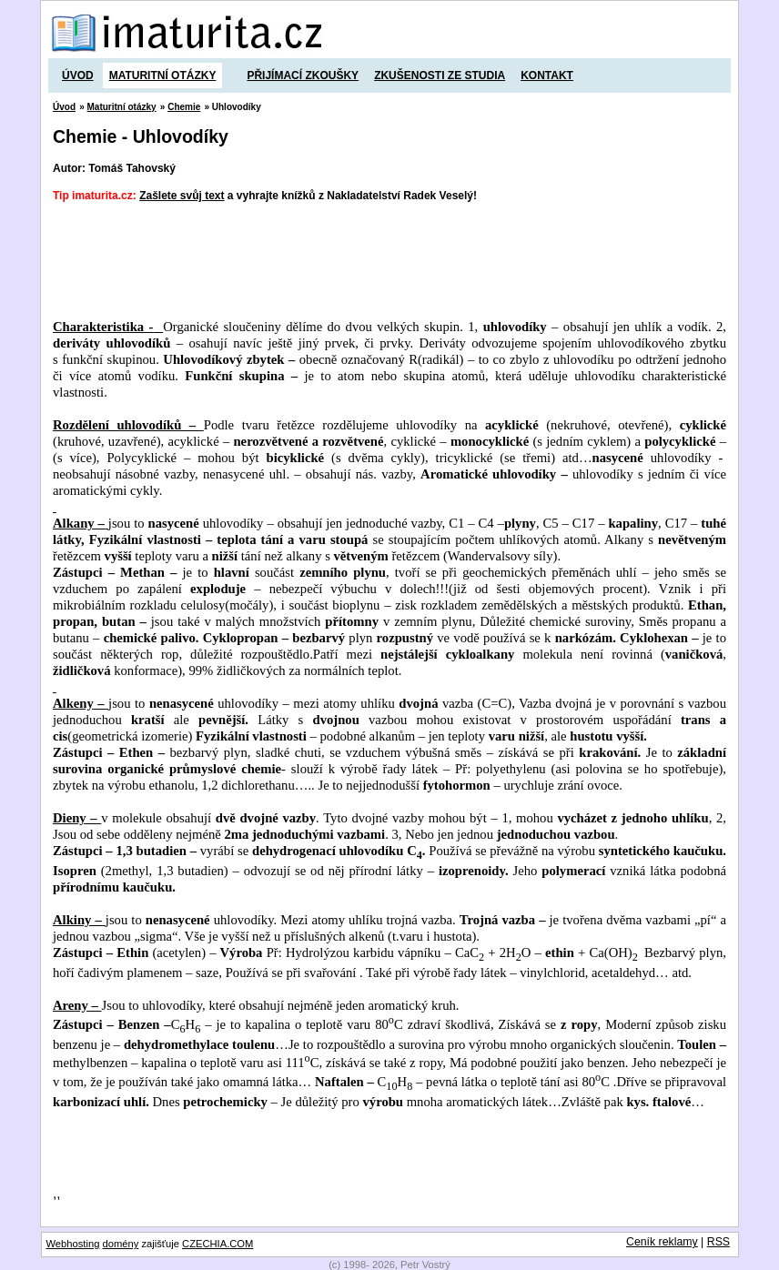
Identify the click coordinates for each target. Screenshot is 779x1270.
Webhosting (73, 1243)
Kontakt (547, 75)
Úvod (78, 75)
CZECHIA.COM (217, 1243)
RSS (718, 1241)
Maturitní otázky (163, 75)
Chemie (183, 107)
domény (121, 1243)
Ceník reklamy (662, 1241)
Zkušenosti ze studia (439, 75)
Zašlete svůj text (181, 195)
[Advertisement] (384, 261)
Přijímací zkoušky (303, 75)
